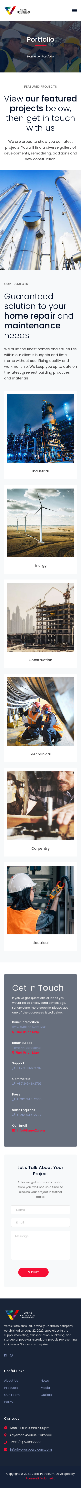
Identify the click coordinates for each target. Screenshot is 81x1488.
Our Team (12, 1395)
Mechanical (40, 754)
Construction (40, 659)
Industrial (40, 471)
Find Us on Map (27, 1032)
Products (11, 1388)
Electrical (41, 942)
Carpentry (40, 848)
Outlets (46, 1395)
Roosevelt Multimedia (40, 1478)
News (45, 1380)
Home (31, 56)
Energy (40, 565)
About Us (11, 1380)
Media (45, 1388)
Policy (8, 1402)
